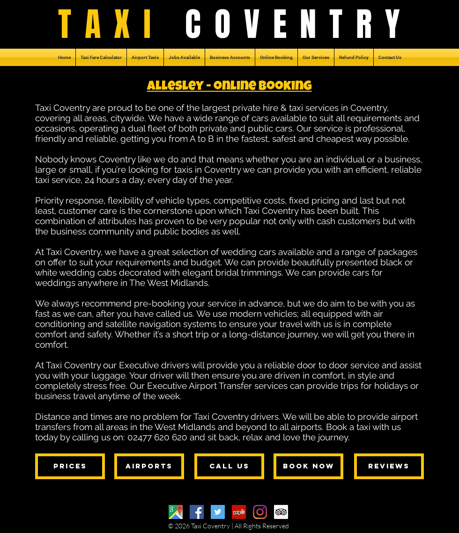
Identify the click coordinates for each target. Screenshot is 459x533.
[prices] (70, 466)
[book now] (308, 466)
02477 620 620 (157, 437)
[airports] (149, 466)
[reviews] (389, 466)
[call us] (229, 466)
